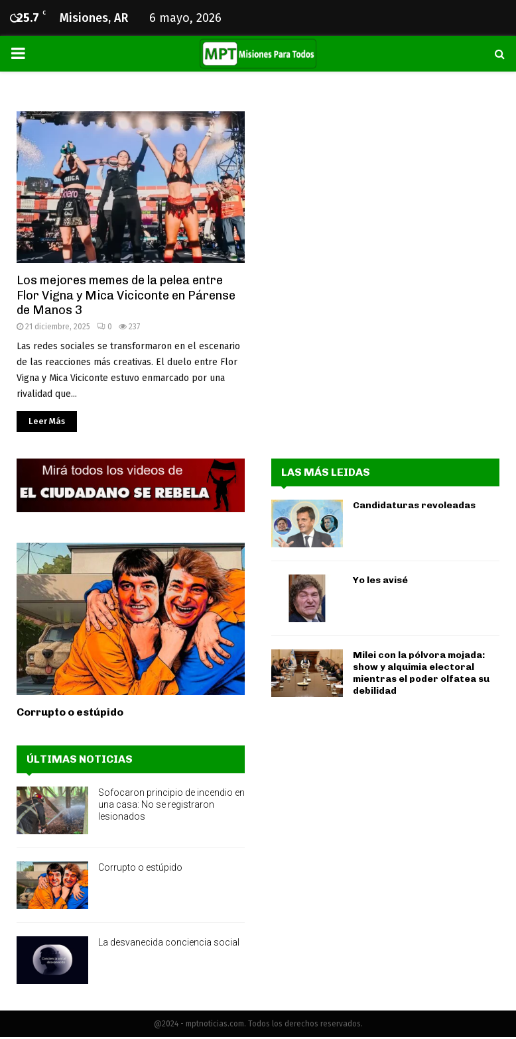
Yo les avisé (380, 580)
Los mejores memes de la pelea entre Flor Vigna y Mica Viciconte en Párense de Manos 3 (126, 295)
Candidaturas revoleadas (414, 505)
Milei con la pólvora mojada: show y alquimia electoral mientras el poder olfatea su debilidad (421, 673)
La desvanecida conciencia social (168, 942)
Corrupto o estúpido (70, 712)
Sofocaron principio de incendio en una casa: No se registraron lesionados (171, 804)
